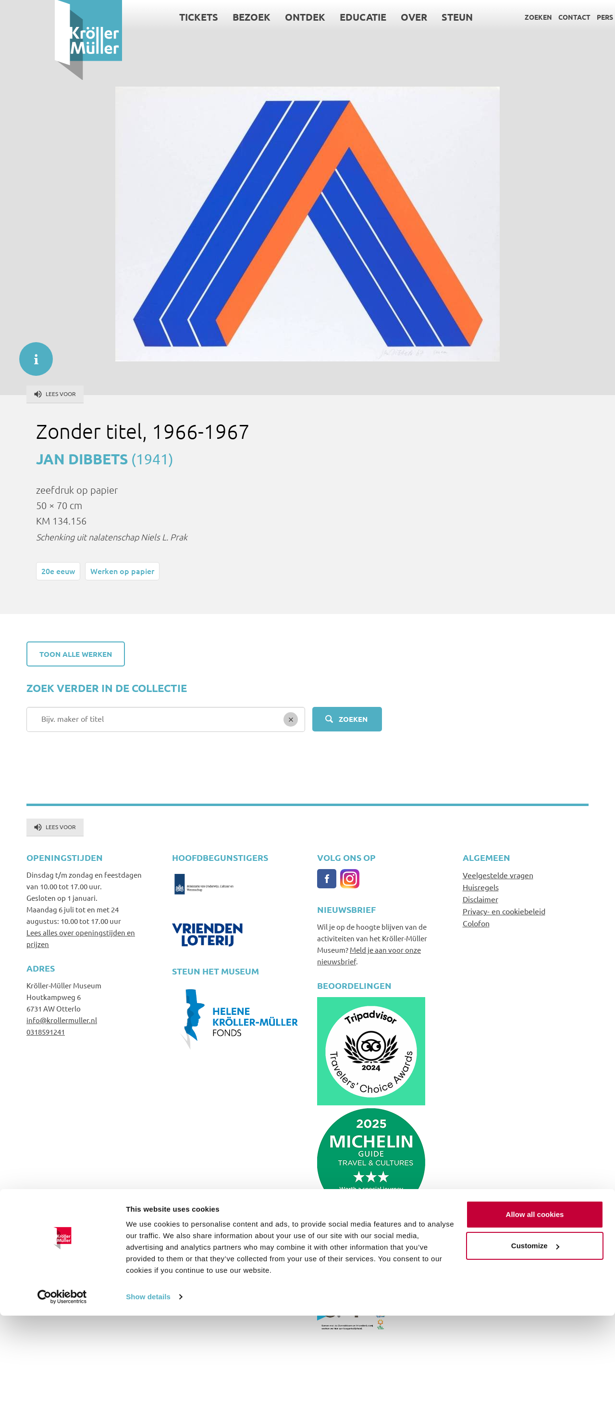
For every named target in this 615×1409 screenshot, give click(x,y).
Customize (535, 1339)
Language (583, 17)
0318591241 (45, 1031)
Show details (148, 1390)
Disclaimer (480, 899)
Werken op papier (122, 570)
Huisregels (481, 887)
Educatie (308, 17)
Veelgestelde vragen (498, 875)
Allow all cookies (535, 1308)
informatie (31, 354)
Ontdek (251, 17)
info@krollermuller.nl (61, 1020)
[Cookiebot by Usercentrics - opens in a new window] (62, 1390)
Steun (402, 17)
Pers (550, 17)
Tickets (144, 17)
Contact (520, 17)
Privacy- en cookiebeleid (504, 911)
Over (359, 17)
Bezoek (197, 17)
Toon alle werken (75, 654)
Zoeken (483, 17)
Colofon (476, 923)
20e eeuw (58, 570)
